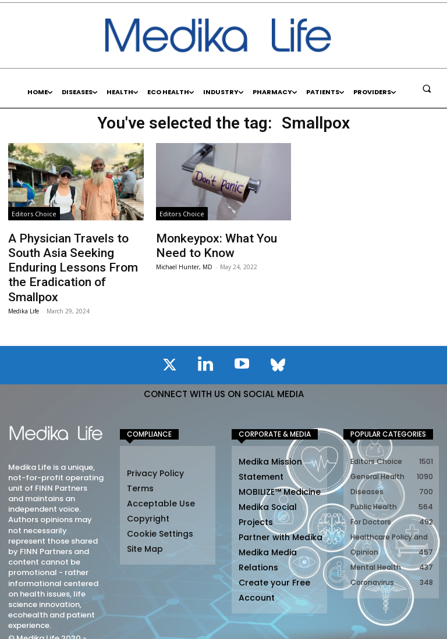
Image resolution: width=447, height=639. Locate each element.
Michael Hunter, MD (184, 262)
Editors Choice (34, 213)
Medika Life (23, 285)
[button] (426, 88)
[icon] (169, 340)
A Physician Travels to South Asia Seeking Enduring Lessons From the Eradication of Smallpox (74, 255)
